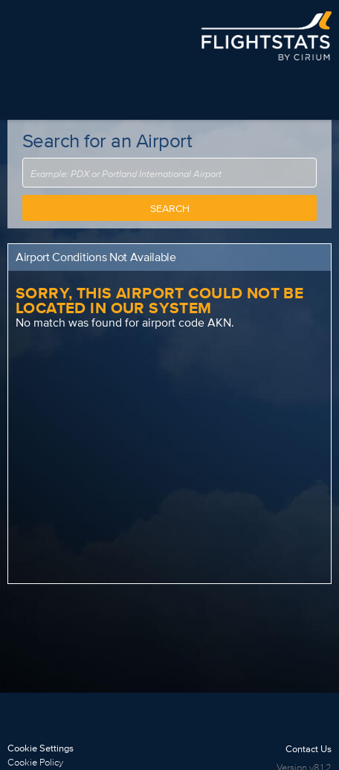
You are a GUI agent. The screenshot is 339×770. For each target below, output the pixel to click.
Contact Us (308, 749)
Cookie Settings (40, 748)
